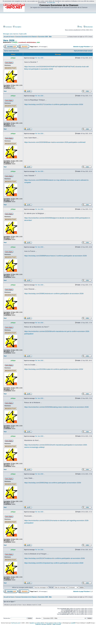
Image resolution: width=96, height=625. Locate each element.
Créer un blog (57, 623)
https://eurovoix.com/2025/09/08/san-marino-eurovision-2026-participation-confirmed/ (55, 142)
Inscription (17, 27)
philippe (15, 42)
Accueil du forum (9, 36)
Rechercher (88, 27)
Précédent (87, 46)
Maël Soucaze (57, 624)
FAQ (80, 27)
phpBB (73, 623)
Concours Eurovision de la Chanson (26, 36)
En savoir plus (51, 2)
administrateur (31, 42)
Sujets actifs (22, 34)
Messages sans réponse (10, 34)
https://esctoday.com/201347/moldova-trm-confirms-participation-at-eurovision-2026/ (54, 558)
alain (38, 42)
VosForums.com (15, 623)
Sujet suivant (88, 50)
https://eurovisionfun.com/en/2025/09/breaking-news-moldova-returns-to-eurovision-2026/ (56, 407)
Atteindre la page (78, 46)
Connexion (7, 27)
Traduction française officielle (43, 624)
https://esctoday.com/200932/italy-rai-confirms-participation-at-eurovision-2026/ (52, 483)
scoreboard (22, 42)
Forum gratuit (48, 623)
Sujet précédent (78, 50)
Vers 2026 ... (10, 40)
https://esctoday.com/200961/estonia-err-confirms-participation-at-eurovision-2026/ (54, 293)
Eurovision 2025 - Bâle (45, 36)
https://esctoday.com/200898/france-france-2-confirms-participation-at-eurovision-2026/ (55, 256)
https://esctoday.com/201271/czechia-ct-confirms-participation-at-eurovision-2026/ (53, 104)
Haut (5, 91)
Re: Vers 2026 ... (40, 58)
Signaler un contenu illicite (37, 623)
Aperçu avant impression (11, 50)
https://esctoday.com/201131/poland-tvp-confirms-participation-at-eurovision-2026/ (53, 563)
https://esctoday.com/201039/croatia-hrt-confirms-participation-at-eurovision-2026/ (53, 369)
